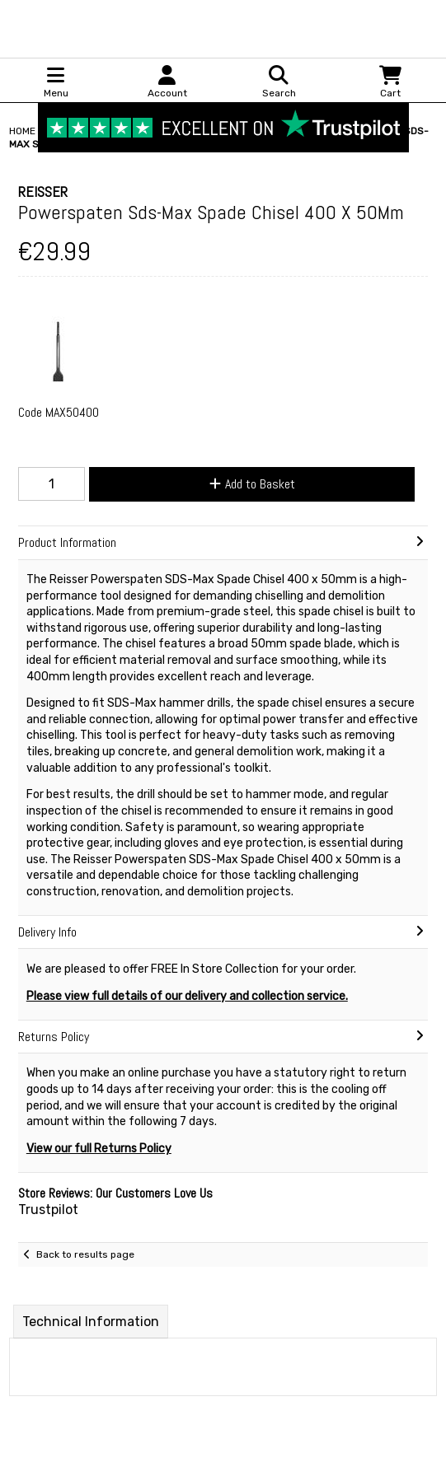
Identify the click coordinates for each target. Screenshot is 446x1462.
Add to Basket (252, 484)
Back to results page (85, 1254)
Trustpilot (48, 1209)
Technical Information (90, 1321)
